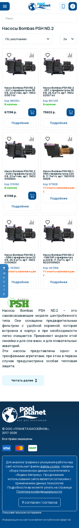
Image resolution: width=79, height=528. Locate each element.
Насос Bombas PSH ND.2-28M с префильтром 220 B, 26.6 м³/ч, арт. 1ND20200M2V (20, 259)
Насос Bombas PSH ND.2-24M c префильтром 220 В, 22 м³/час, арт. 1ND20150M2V (20, 175)
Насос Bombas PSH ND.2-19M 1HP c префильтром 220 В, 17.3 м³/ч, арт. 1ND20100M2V (58, 259)
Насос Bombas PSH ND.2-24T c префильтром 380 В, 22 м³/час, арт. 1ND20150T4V (20, 92)
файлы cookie (50, 466)
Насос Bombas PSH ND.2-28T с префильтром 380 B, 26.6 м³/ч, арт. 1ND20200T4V (58, 92)
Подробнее (20, 123)
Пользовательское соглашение (21, 512)
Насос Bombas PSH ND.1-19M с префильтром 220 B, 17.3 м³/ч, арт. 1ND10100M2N (58, 175)
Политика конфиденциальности (39, 492)
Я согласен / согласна (39, 502)
